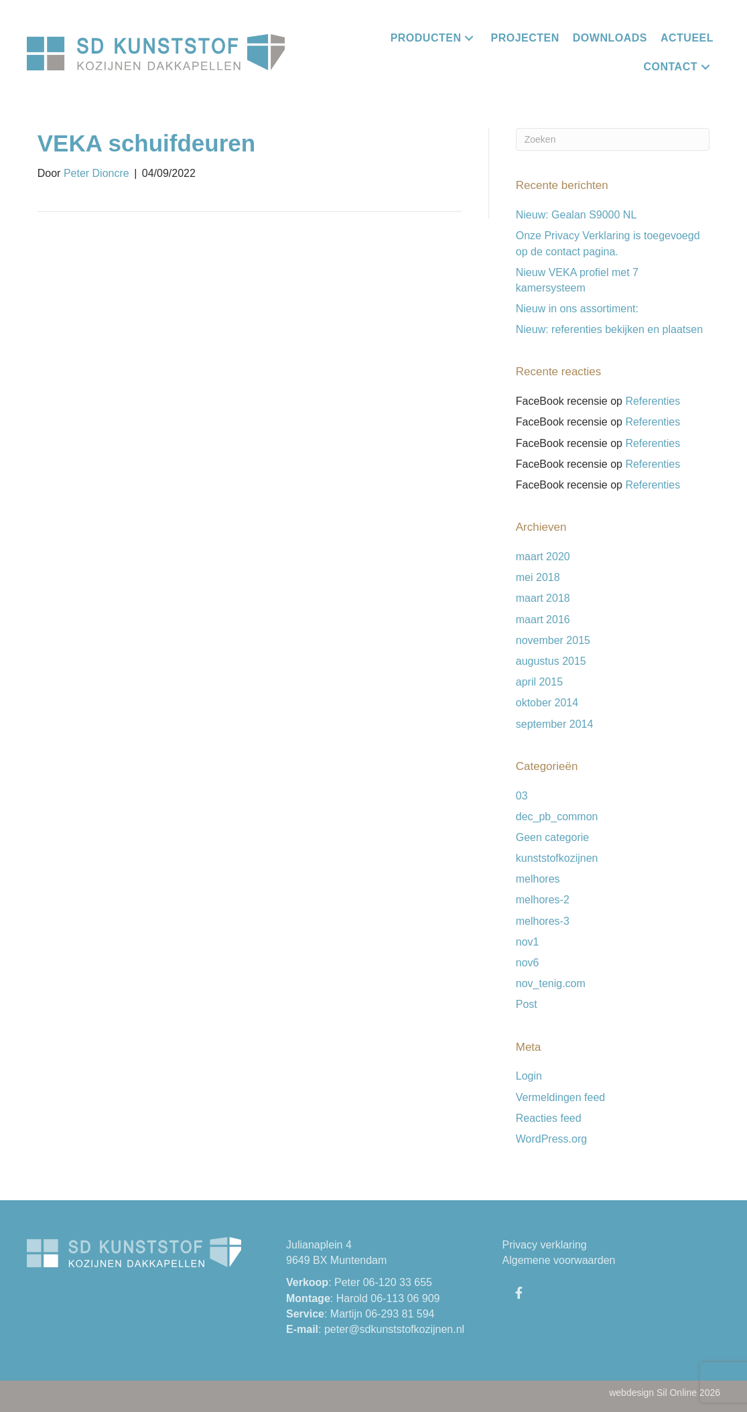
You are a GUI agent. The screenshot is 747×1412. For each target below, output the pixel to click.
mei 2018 (538, 577)
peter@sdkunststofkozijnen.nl (394, 1329)
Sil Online (677, 1392)
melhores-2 (542, 899)
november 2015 (553, 640)
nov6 (527, 962)
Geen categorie (552, 837)
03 (522, 795)
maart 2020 (543, 556)
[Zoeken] (613, 139)
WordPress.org (551, 1139)
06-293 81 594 (399, 1314)
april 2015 (539, 682)
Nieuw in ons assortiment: (577, 308)
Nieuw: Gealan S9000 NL (576, 214)
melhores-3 (542, 921)
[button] (469, 38)
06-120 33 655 (397, 1282)
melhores (538, 879)
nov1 (527, 942)
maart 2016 (543, 619)
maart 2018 (543, 598)
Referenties (652, 401)
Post (526, 1004)
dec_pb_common (557, 816)
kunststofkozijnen (557, 858)
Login (529, 1076)
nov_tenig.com (551, 983)
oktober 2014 (547, 702)
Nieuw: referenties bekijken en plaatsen (609, 329)
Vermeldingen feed (560, 1097)
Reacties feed (549, 1118)
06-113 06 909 (404, 1298)
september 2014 (555, 724)
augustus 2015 (551, 661)
